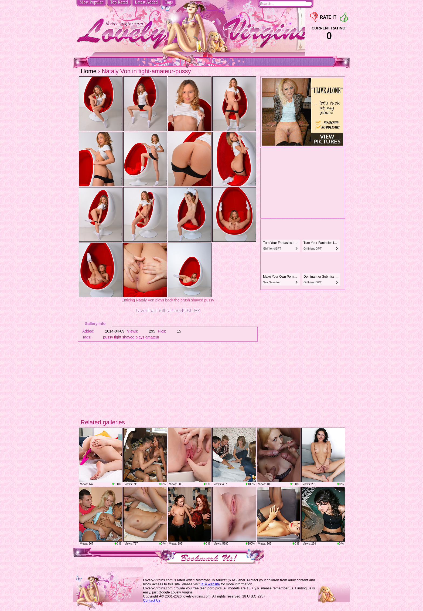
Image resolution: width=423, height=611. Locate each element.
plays (139, 337)
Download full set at (167, 310)
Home (89, 71)
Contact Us (151, 600)
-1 (314, 17)
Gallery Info (95, 323)
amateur (152, 337)
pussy (108, 337)
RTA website (210, 584)
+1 (344, 17)
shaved (128, 337)
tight (117, 337)
